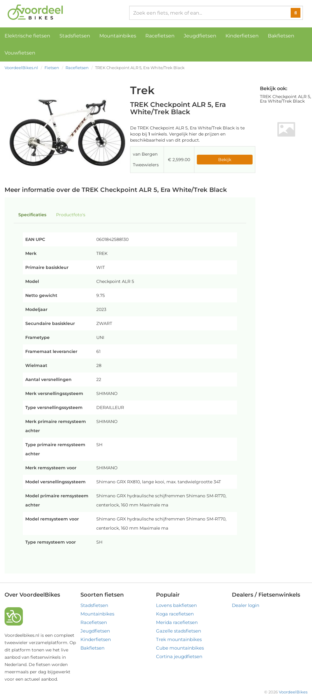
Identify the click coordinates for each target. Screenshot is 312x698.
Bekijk (224, 159)
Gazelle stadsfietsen (178, 631)
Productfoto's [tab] (70, 214)
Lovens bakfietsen (176, 605)
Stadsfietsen (74, 36)
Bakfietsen (281, 36)
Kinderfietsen (242, 36)
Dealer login (245, 605)
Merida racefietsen (177, 622)
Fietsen (51, 67)
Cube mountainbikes (180, 648)
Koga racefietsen (175, 614)
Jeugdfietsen (200, 36)
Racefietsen (160, 36)
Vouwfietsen (20, 53)
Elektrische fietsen (27, 36)
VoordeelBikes (293, 691)
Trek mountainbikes (179, 639)
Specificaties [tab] (32, 214)
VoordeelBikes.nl (21, 67)
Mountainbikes (117, 36)
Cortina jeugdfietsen (179, 656)
